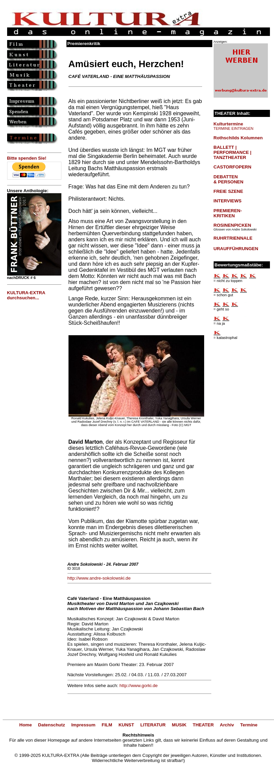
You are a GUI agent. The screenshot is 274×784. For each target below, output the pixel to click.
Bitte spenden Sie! (26, 158)
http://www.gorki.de (138, 685)
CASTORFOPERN (233, 166)
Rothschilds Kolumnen (238, 137)
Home (25, 724)
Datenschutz (51, 724)
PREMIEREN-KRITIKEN (228, 213)
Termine (248, 724)
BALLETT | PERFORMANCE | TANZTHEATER (233, 152)
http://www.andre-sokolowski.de (99, 578)
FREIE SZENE (228, 191)
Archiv (227, 724)
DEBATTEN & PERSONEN (228, 179)
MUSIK (179, 724)
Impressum (83, 724)
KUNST (126, 724)
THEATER (203, 724)
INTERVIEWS (228, 200)
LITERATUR (153, 724)
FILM (107, 724)
